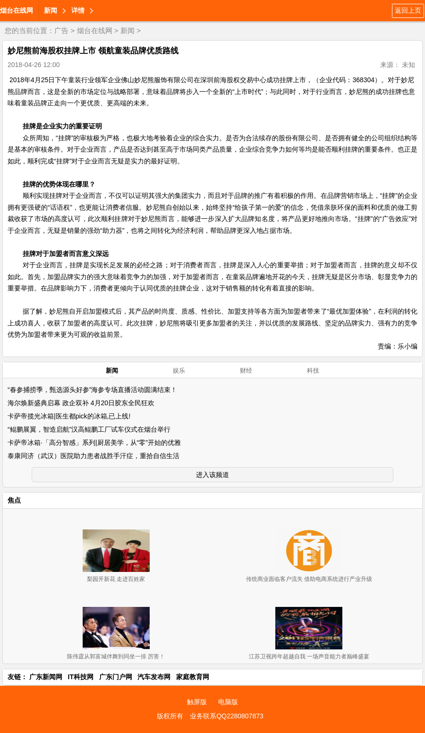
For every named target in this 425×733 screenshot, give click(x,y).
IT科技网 (81, 677)
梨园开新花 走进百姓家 (116, 579)
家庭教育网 (192, 677)
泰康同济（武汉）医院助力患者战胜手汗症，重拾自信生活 (93, 456)
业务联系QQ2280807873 (227, 716)
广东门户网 (115, 677)
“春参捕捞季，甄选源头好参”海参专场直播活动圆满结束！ (92, 389)
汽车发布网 (153, 677)
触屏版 (197, 702)
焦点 (14, 500)
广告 (61, 30)
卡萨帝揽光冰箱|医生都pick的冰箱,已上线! (69, 416)
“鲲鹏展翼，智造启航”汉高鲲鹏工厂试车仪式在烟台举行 (89, 429)
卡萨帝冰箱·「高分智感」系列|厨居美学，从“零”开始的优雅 (94, 442)
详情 (78, 10)
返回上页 (408, 10)
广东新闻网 (45, 677)
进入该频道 (212, 474)
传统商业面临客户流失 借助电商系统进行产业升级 (309, 579)
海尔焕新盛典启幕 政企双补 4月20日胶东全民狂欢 (81, 403)
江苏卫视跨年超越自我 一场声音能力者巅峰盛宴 (309, 656)
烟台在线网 (16, 10)
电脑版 (228, 702)
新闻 (50, 10)
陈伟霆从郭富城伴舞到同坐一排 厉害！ (116, 656)
